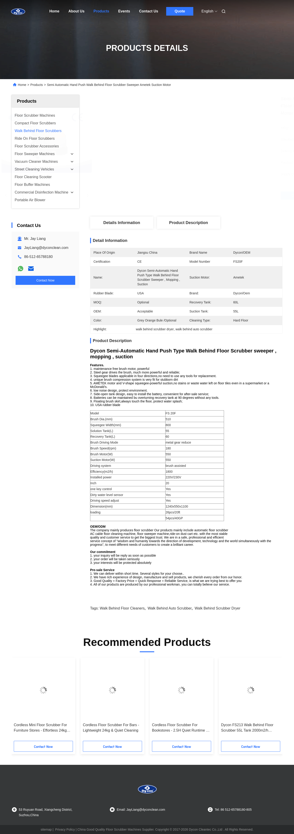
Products (101, 11)
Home (54, 11)
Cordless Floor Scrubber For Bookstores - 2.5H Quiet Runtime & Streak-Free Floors (180, 728)
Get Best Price (211, 195)
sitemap (46, 829)
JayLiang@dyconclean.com (46, 248)
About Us (76, 11)
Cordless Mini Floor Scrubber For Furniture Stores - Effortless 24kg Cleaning (40, 728)
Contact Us (148, 11)
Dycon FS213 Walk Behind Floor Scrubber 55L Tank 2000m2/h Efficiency (247, 728)
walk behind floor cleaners (122, 608)
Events (124, 11)
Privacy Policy (65, 829)
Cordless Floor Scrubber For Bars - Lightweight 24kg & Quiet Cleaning (111, 727)
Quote (180, 11)
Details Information (121, 222)
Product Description (188, 222)
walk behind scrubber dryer (217, 608)
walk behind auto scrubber (170, 608)
